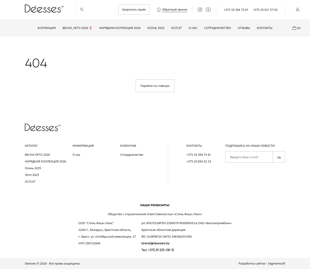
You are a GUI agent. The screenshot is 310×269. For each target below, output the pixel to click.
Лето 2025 (32, 175)
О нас (193, 28)
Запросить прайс (134, 9)
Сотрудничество (217, 28)
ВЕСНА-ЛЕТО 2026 (37, 155)
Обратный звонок (174, 9)
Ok (279, 157)
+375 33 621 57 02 (265, 10)
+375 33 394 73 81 (236, 10)
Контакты (264, 28)
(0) (298, 28)
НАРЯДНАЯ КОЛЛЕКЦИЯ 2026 (119, 28)
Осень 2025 (155, 28)
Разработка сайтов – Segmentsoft (261, 263)
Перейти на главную (154, 86)
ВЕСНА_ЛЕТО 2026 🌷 (78, 28)
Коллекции (47, 28)
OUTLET (176, 28)
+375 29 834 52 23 (198, 161)
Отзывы (244, 28)
